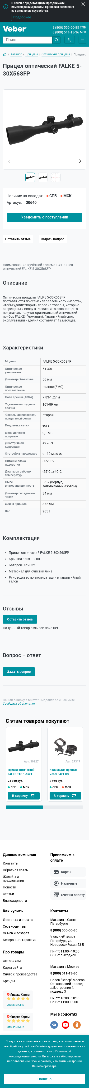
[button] (80, 161)
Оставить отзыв (18, 239)
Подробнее (22, 17)
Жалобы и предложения (13, 878)
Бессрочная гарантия (20, 940)
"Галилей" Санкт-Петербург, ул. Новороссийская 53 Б (67, 941)
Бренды (9, 981)
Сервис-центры (15, 926)
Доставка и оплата (18, 920)
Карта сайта (12, 967)
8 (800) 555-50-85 (65, 27)
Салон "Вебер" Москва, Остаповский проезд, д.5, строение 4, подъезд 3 (67, 985)
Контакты (11, 863)
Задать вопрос (52, 239)
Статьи (8, 894)
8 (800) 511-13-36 (65, 32)
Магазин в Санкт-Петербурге (64, 921)
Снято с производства (20, 974)
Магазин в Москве (64, 966)
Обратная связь (15, 870)
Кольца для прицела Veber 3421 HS (63, 772)
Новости (9, 887)
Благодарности (15, 901)
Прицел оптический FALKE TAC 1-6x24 (21, 772)
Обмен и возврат (16, 933)
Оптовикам (12, 961)
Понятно (44, 1079)
